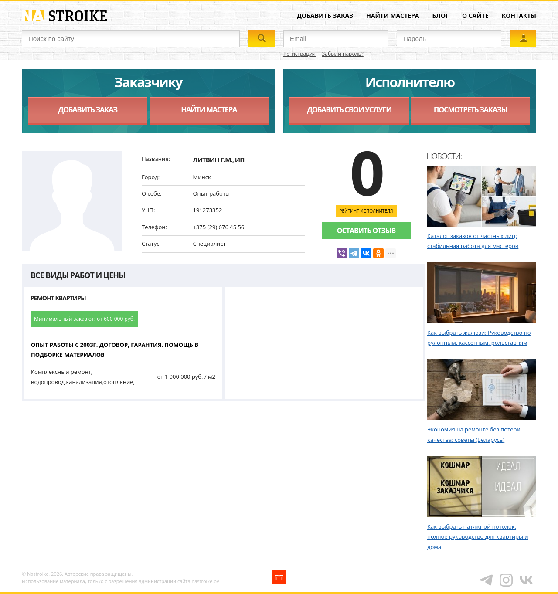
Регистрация (299, 54)
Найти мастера (392, 15)
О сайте (475, 15)
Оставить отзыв (366, 230)
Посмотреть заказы (470, 110)
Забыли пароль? (342, 54)
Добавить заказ (325, 15)
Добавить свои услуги (349, 110)
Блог (440, 15)
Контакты (519, 15)
